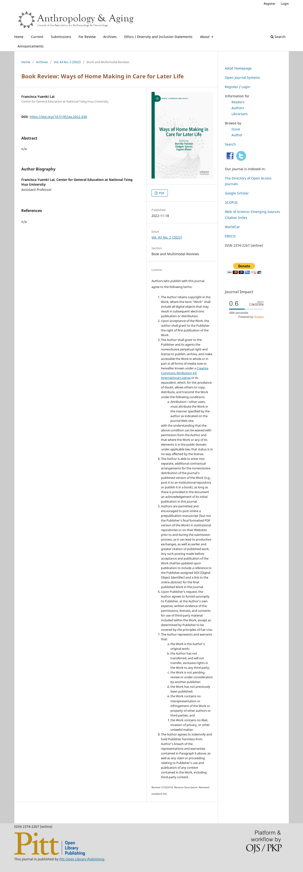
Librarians (240, 114)
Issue (236, 129)
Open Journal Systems (242, 77)
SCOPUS (231, 202)
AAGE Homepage (238, 68)
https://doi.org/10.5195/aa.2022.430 (58, 116)
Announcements (31, 46)
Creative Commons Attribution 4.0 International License (184, 373)
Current (37, 36)
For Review (87, 36)
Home (18, 36)
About (205, 36)
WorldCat (232, 227)
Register (269, 3)
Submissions (61, 36)
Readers (238, 102)
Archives (110, 36)
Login (285, 3)
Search (278, 36)
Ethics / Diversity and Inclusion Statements (158, 36)
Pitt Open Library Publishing (81, 859)
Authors (238, 108)
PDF (161, 193)
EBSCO (230, 236)
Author (237, 135)
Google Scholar (237, 193)
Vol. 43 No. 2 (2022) (67, 62)
